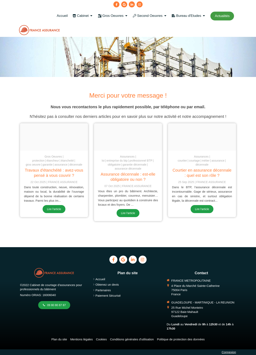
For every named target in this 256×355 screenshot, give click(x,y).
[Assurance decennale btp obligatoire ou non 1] (128, 137)
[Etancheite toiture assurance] (54, 137)
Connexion (229, 352)
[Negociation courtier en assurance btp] (202, 137)
